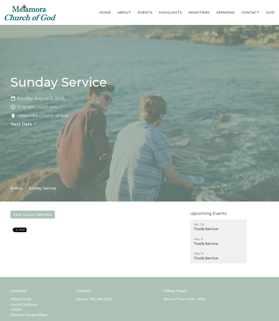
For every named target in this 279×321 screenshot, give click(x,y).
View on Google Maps (29, 315)
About (124, 12)
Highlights (170, 12)
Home (105, 12)
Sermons (225, 12)
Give (270, 12)
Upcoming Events (208, 213)
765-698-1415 (101, 299)
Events (145, 12)
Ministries (199, 12)
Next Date (24, 124)
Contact (250, 12)
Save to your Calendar (32, 214)
